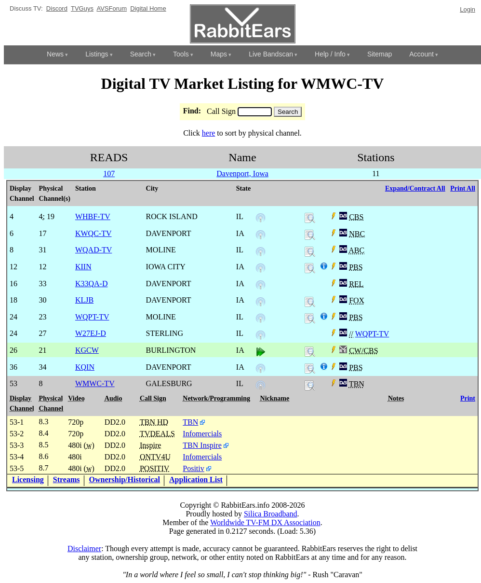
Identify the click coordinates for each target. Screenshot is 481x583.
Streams (66, 479)
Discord (56, 8)
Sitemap (379, 54)
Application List (196, 479)
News (55, 54)
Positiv (193, 468)
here (208, 133)
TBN (190, 422)
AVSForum (111, 8)
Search (140, 54)
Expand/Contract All (415, 188)
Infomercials (202, 434)
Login (467, 9)
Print (467, 398)
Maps (219, 54)
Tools (181, 54)
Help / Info (330, 54)
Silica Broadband (270, 514)
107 (109, 173)
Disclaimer (84, 548)
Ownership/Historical (124, 479)
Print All (462, 188)
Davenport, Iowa (242, 173)
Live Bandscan (271, 54)
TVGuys (82, 8)
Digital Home (148, 8)
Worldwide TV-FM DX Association (265, 522)
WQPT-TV (372, 334)
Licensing (28, 479)
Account (421, 54)
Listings (96, 54)
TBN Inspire (202, 445)
